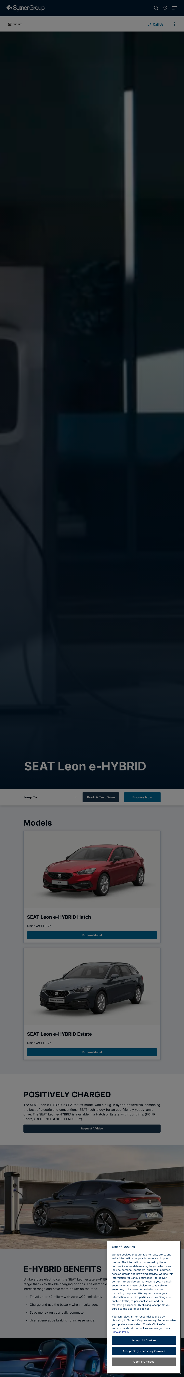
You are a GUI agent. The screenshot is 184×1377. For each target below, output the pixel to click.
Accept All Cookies (144, 1340)
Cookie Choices (143, 1361)
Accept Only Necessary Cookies (144, 1351)
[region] (144, 1307)
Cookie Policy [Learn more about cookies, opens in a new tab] (121, 1331)
